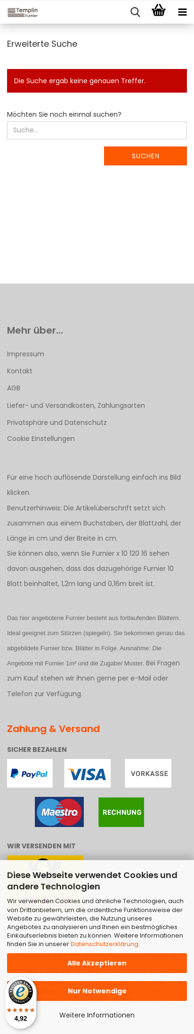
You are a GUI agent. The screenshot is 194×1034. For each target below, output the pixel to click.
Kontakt (19, 371)
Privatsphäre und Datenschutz (57, 422)
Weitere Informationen (97, 1015)
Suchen (146, 156)
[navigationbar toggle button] (182, 12)
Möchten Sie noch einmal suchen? (64, 114)
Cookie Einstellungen (41, 438)
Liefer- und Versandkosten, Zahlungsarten (76, 405)
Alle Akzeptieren (97, 963)
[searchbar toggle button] (135, 12)
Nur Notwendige (97, 991)
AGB (13, 388)
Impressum (25, 354)
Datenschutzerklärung (104, 943)
